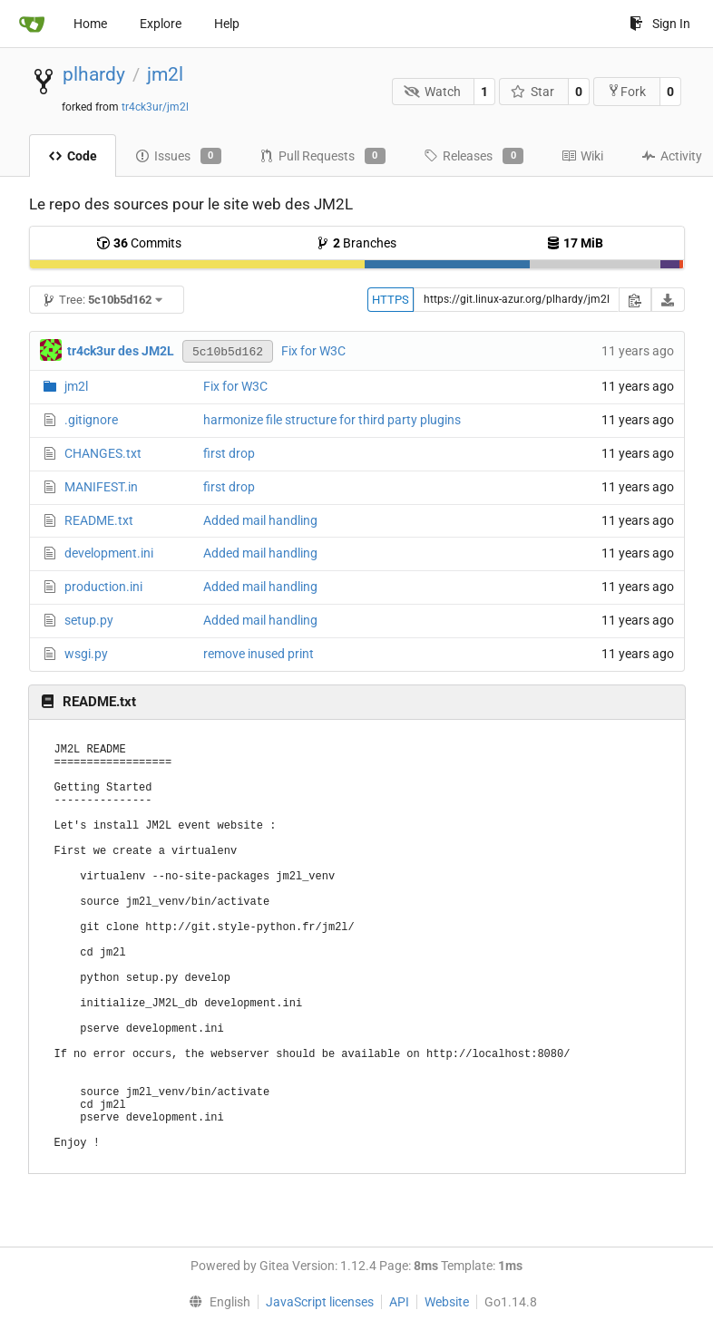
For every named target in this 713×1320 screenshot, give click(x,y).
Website (447, 1302)
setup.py (88, 620)
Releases (473, 156)
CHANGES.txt (103, 453)
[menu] (215, 1302)
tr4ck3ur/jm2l (155, 107)
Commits (138, 243)
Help (226, 23)
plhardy (94, 74)
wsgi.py (86, 653)
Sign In (660, 23)
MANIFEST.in (101, 487)
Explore (160, 23)
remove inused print (258, 653)
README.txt (98, 520)
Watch (432, 91)
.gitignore (91, 419)
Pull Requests (322, 156)
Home (90, 23)
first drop (229, 453)
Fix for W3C (313, 351)
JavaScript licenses (320, 1302)
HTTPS (390, 299)
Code (72, 156)
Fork (626, 91)
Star (533, 91)
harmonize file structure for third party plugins (332, 419)
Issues (178, 156)
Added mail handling (260, 520)
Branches (356, 243)
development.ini (108, 553)
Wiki (582, 156)
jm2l (165, 74)
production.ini (103, 586)
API (399, 1302)
